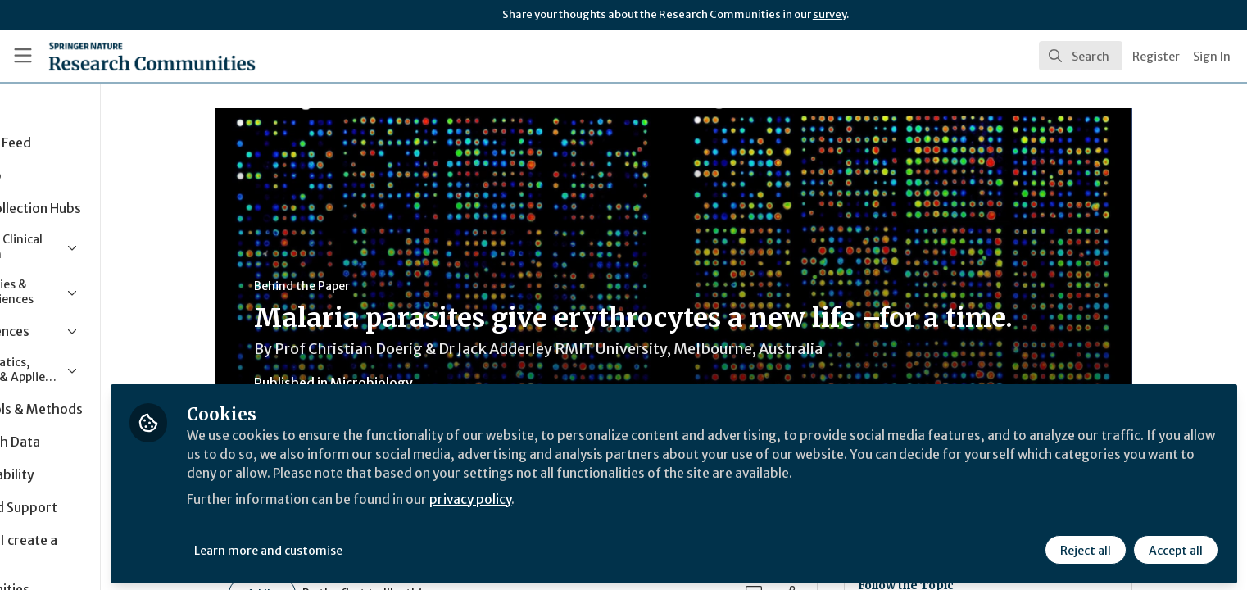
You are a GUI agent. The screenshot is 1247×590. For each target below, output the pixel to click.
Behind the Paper (357, 286)
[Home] (131, 56)
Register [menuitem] (1156, 56)
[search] (1080, 55)
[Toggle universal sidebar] (23, 56)
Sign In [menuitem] (1212, 56)
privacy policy (584, 495)
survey (829, 14)
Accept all (1175, 546)
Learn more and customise (378, 546)
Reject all (1084, 546)
